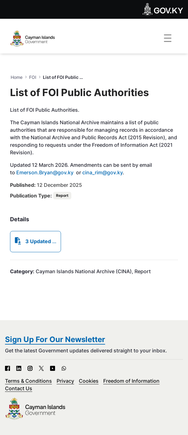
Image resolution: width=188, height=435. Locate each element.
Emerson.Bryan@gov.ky (45, 172)
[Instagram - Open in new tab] (30, 368)
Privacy (65, 381)
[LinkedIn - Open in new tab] (18, 368)
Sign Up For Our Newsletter (55, 339)
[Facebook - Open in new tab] (7, 368)
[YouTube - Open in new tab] (52, 368)
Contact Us (18, 388)
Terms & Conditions (28, 381)
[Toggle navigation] (167, 38)
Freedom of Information (131, 381)
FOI (32, 77)
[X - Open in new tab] (41, 368)
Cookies (89, 381)
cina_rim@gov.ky (102, 172)
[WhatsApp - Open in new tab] (63, 368)
